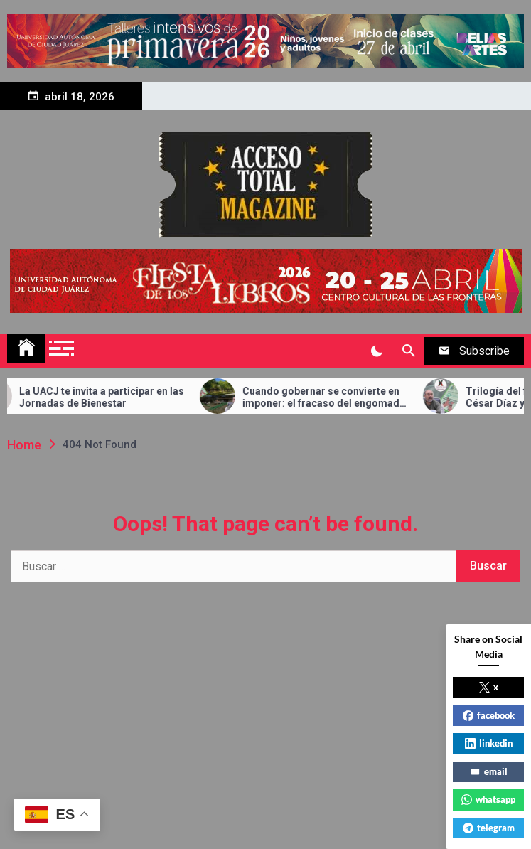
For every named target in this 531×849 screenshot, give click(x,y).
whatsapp (488, 799)
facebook (489, 715)
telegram (489, 827)
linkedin (489, 743)
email (489, 771)
